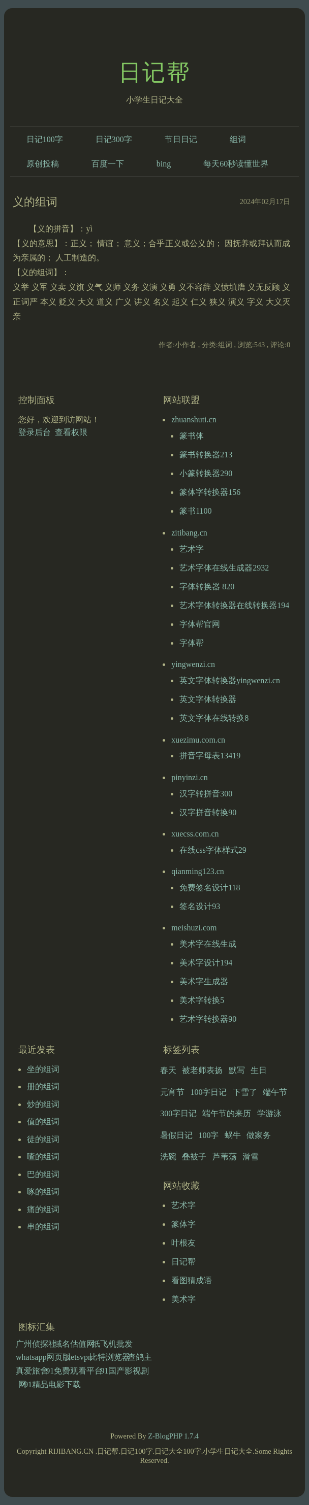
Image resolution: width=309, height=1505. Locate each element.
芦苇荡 (224, 1156)
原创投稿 (42, 163)
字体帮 (191, 643)
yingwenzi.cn (193, 664)
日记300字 (114, 139)
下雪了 (245, 1092)
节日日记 (181, 139)
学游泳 (269, 1113)
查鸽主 (140, 1357)
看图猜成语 (191, 1280)
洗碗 (168, 1156)
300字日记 (178, 1113)
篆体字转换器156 (209, 492)
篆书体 (191, 435)
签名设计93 (199, 906)
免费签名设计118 (209, 887)
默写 (237, 1070)
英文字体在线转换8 (214, 718)
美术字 (183, 1299)
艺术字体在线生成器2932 (224, 567)
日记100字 (44, 139)
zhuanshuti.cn (193, 419)
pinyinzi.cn (189, 777)
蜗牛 (233, 1135)
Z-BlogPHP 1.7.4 (173, 1436)
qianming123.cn (197, 871)
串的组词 (43, 1226)
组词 (238, 139)
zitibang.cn (189, 532)
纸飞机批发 (112, 1344)
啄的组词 (43, 1191)
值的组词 (43, 1121)
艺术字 (191, 549)
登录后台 (34, 432)
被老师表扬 (202, 1070)
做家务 (258, 1135)
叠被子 (194, 1156)
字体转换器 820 (206, 586)
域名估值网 (74, 1344)
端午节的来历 (226, 1113)
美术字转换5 (201, 1000)
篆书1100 (195, 511)
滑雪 (250, 1156)
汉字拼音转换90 (207, 812)
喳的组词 (43, 1156)
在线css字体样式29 (212, 850)
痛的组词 (43, 1209)
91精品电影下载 (52, 1384)
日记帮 (154, 72)
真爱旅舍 (32, 1370)
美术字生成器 (203, 981)
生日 (259, 1070)
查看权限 (71, 432)
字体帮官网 (199, 624)
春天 (168, 1070)
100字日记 (208, 1092)
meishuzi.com (194, 927)
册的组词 (43, 1086)
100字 (208, 1135)
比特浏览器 (109, 1357)
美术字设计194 (205, 962)
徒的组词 (43, 1139)
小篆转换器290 (205, 473)
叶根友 (183, 1243)
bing (164, 163)
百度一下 (107, 163)
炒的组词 (43, 1104)
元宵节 (172, 1092)
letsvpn (80, 1357)
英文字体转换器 (207, 699)
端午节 (275, 1092)
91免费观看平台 (74, 1370)
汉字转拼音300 (205, 793)
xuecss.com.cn (195, 833)
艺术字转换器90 (207, 1019)
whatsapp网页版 (43, 1357)
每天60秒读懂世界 (235, 163)
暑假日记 (176, 1135)
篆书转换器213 (205, 454)
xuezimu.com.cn (198, 739)
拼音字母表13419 (209, 755)
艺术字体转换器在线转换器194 (234, 605)
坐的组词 (43, 1069)
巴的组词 (43, 1174)
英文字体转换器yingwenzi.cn (229, 680)
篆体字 (183, 1224)
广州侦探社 (36, 1344)
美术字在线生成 (207, 944)
